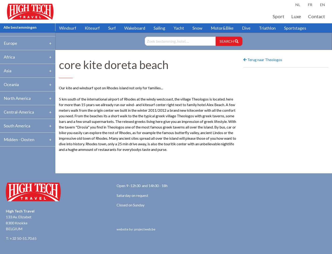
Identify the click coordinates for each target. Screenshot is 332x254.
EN (322, 4)
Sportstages (295, 28)
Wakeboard (134, 28)
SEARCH (229, 41)
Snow (197, 28)
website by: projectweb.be (136, 229)
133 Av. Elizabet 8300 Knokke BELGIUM (18, 223)
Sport (278, 16)
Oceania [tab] (11, 84)
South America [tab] (17, 125)
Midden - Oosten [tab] (19, 139)
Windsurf (67, 28)
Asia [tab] (7, 70)
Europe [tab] (10, 43)
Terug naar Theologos (262, 59)
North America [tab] (17, 98)
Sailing (159, 28)
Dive (246, 28)
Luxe (296, 16)
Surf (112, 28)
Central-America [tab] (19, 112)
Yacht (179, 28)
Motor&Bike (222, 28)
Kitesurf (92, 28)
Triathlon (267, 28)
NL (297, 4)
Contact (316, 16)
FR (310, 4)
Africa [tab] (9, 56)
